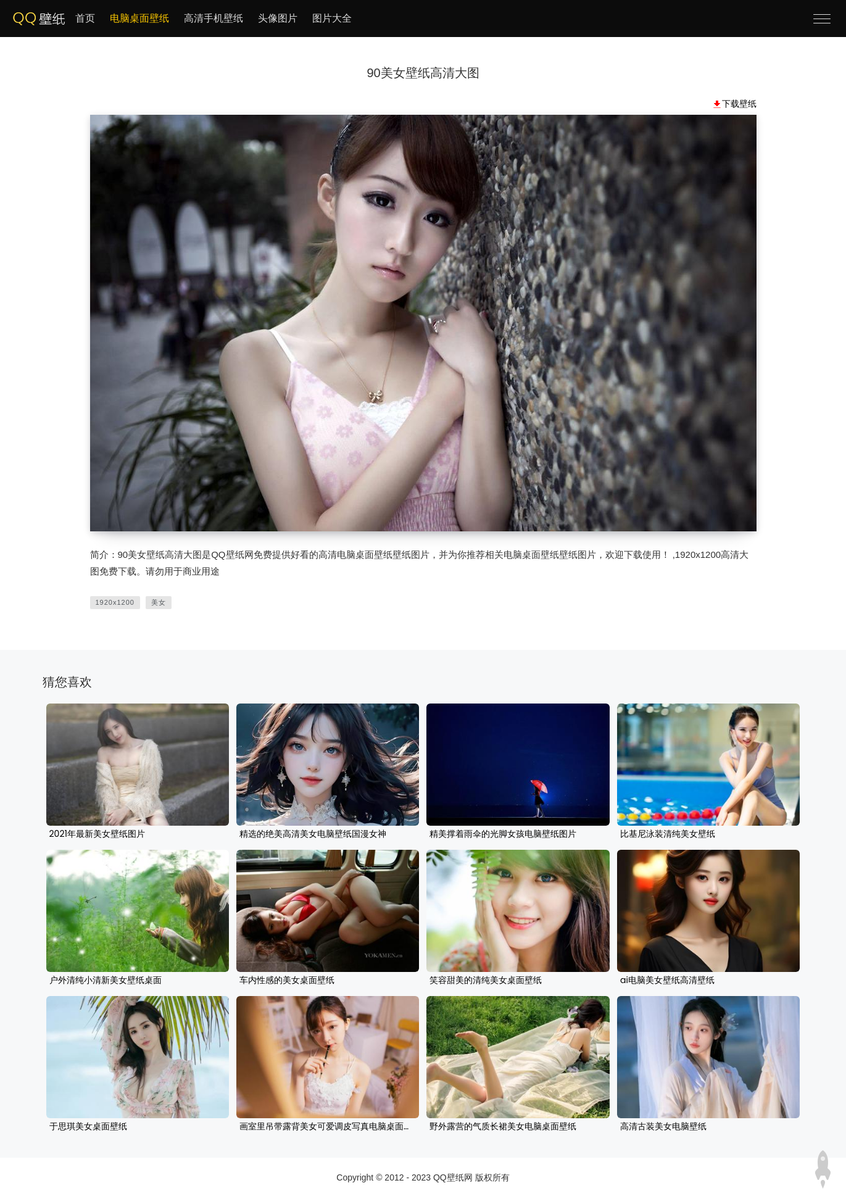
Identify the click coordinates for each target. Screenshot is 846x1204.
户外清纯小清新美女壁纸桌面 (105, 980)
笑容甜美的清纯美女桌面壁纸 (485, 980)
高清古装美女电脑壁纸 (663, 1126)
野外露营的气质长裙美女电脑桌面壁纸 (502, 1126)
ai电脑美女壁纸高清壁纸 (667, 980)
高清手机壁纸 (213, 18)
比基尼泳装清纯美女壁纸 (667, 834)
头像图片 (277, 18)
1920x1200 (115, 602)
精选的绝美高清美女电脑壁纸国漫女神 (312, 834)
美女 (158, 602)
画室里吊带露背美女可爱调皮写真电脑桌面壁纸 (327, 1126)
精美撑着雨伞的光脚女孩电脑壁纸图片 (502, 834)
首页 (85, 18)
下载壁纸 (739, 104)
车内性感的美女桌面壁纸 (286, 980)
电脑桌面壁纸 (139, 18)
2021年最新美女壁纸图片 (97, 834)
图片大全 (332, 18)
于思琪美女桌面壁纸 (88, 1126)
